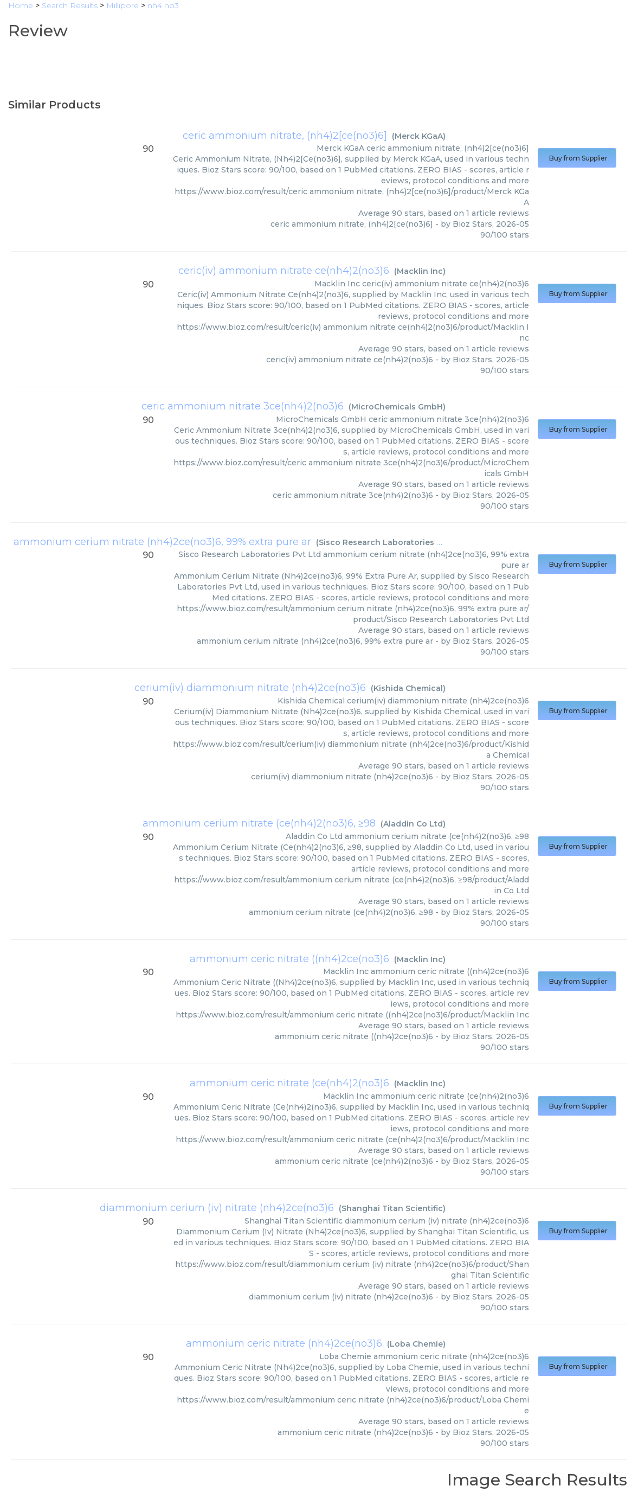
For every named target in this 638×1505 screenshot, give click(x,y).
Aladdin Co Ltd (413, 824)
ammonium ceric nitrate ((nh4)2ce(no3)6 (289, 959)
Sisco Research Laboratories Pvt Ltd (392, 542)
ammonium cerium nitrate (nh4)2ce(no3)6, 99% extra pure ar (162, 542)
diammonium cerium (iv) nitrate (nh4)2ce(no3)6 (217, 1208)
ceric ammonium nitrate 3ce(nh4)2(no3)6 (242, 406)
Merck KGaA (419, 136)
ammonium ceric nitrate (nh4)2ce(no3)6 (284, 1343)
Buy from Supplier (577, 158)
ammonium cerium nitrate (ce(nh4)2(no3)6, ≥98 (259, 823)
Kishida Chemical (408, 688)
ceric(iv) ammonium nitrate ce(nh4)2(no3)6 (283, 271)
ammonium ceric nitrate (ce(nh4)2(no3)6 (289, 1083)
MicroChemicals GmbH (397, 407)
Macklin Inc (420, 271)
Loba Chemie (416, 1344)
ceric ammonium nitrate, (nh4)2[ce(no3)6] (285, 136)
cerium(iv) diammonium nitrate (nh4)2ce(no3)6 (250, 688)
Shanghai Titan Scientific (392, 1208)
